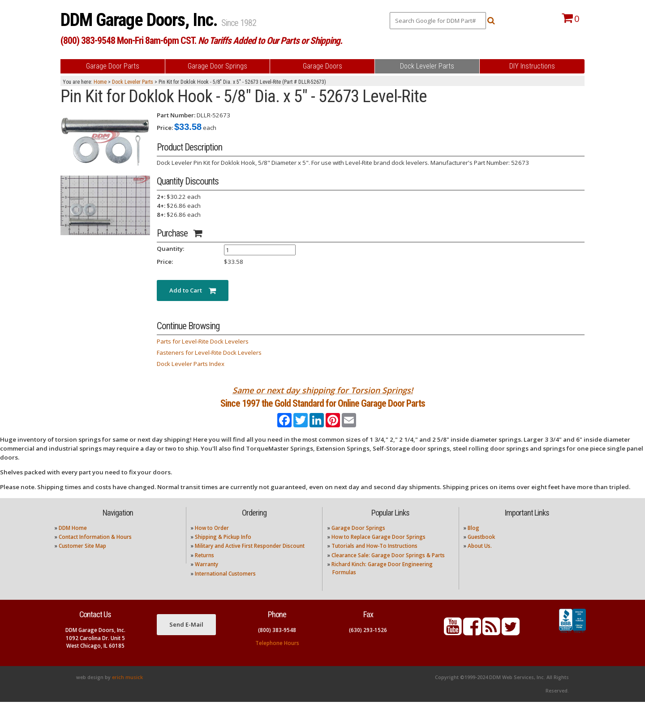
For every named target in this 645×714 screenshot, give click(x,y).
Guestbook (481, 549)
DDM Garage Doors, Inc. (140, 19)
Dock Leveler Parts (132, 82)
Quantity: (170, 249)
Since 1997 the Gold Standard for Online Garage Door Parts (322, 409)
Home (100, 82)
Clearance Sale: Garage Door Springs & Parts (388, 566)
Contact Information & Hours (95, 549)
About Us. (480, 558)
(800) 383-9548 (277, 642)
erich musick (127, 689)
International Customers (225, 585)
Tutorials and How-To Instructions (374, 558)
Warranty (206, 576)
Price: (165, 128)
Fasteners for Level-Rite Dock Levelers (209, 352)
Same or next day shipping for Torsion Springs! (322, 390)
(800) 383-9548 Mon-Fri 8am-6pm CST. (201, 40)
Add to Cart (192, 290)
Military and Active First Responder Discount (250, 558)
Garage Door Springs (358, 539)
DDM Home (73, 539)
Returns (204, 566)
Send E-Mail (186, 636)
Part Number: (176, 115)
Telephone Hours (277, 655)
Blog (473, 539)
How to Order (212, 539)
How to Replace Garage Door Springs (378, 549)
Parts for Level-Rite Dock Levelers (203, 341)
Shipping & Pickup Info (223, 549)
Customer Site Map (82, 558)
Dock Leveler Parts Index (190, 364)
